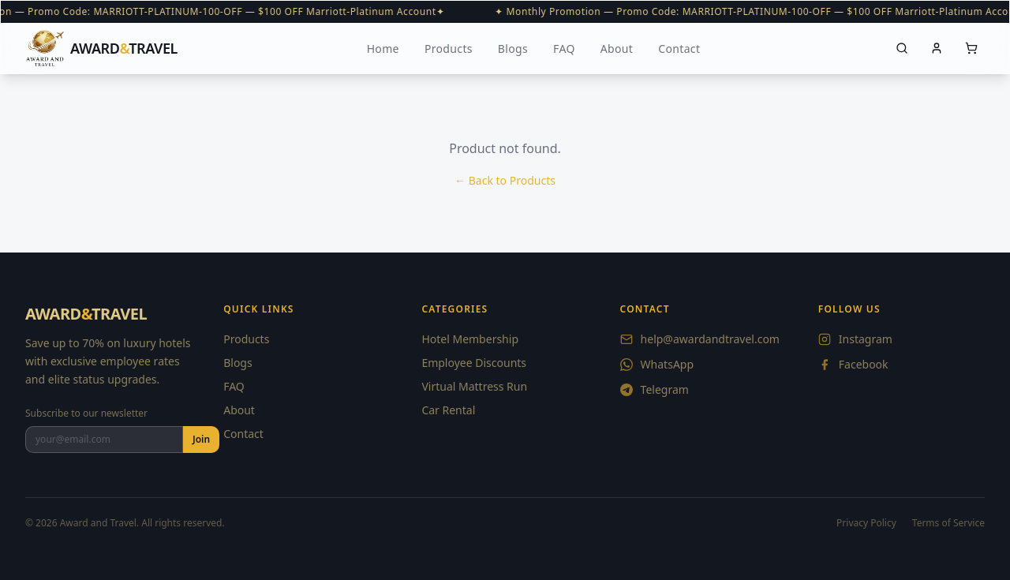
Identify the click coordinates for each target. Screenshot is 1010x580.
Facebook (853, 364)
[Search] (902, 48)
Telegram (654, 389)
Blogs (513, 48)
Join (201, 439)
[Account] (936, 48)
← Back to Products (505, 180)
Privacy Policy (866, 523)
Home (383, 48)
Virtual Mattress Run (474, 386)
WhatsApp (657, 364)
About (616, 48)
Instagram (855, 338)
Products (449, 48)
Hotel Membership (469, 338)
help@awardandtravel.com (700, 338)
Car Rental (448, 409)
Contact (679, 48)
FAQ (564, 48)
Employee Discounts (473, 362)
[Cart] (971, 48)
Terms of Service (948, 523)
